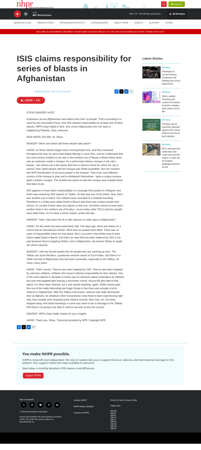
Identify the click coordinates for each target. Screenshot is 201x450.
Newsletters (45, 29)
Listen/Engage (99, 29)
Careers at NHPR (81, 419)
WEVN (113, 428)
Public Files (115, 412)
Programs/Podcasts (72, 29)
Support (179, 7)
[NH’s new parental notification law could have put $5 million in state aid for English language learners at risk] (151, 156)
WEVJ (113, 426)
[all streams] (177, 20)
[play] (17, 20)
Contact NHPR (80, 407)
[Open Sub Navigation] (33, 29)
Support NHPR (33, 381)
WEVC (113, 419)
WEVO (113, 430)
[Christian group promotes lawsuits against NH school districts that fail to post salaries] (151, 131)
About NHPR (121, 29)
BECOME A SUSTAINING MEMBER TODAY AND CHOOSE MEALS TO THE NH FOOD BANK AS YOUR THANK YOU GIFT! (100, 37)
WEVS (113, 435)
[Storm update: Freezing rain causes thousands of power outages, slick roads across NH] (151, 103)
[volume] (25, 20)
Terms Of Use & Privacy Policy (123, 407)
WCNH (113, 417)
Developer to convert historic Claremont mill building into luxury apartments (171, 84)
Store (169, 29)
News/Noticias (22, 29)
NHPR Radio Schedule (84, 413)
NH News (166, 74)
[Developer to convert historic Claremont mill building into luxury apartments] (151, 79)
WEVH (113, 424)
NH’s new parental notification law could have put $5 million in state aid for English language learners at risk (171, 164)
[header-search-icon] (165, 7)
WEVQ (113, 433)
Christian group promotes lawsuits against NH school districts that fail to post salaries (171, 136)
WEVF (113, 422)
